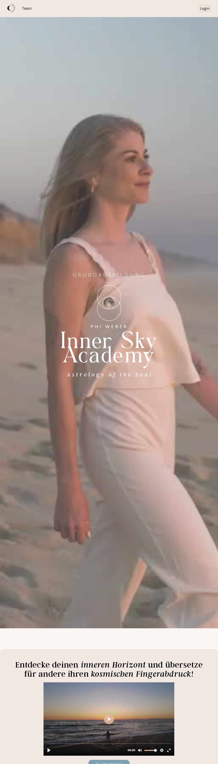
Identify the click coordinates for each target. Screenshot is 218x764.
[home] (11, 8)
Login (204, 8)
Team (27, 8)
